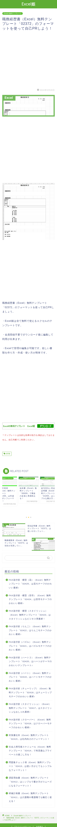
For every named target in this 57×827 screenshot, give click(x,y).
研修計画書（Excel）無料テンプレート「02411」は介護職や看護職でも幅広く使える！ (30, 797)
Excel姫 (28, 4)
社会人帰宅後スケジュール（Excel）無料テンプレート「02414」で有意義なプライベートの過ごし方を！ (30, 750)
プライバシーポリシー (22, 826)
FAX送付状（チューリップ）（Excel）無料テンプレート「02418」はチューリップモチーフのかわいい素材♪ (30, 692)
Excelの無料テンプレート (12, 13)
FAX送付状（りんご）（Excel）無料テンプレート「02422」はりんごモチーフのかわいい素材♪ (30, 630)
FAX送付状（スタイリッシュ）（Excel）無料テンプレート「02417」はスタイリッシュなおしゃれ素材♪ (30, 707)
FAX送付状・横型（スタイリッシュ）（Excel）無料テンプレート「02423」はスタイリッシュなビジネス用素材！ (30, 614)
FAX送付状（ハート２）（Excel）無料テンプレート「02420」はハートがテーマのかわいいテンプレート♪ (30, 661)
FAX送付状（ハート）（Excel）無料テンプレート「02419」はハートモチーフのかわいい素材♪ (30, 676)
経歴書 (7, 453)
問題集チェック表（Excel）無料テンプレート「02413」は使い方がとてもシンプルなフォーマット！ (30, 766)
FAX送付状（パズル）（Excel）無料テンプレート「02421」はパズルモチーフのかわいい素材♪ (30, 645)
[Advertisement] (28, 59)
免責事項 (39, 826)
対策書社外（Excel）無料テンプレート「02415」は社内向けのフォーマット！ (29, 736)
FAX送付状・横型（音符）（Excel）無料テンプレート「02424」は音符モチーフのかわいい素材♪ (30, 599)
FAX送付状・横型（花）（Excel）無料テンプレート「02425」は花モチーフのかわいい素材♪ (30, 583)
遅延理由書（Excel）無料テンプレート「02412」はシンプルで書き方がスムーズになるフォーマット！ (30, 781)
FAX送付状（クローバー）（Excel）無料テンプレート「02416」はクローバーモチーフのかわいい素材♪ (30, 723)
